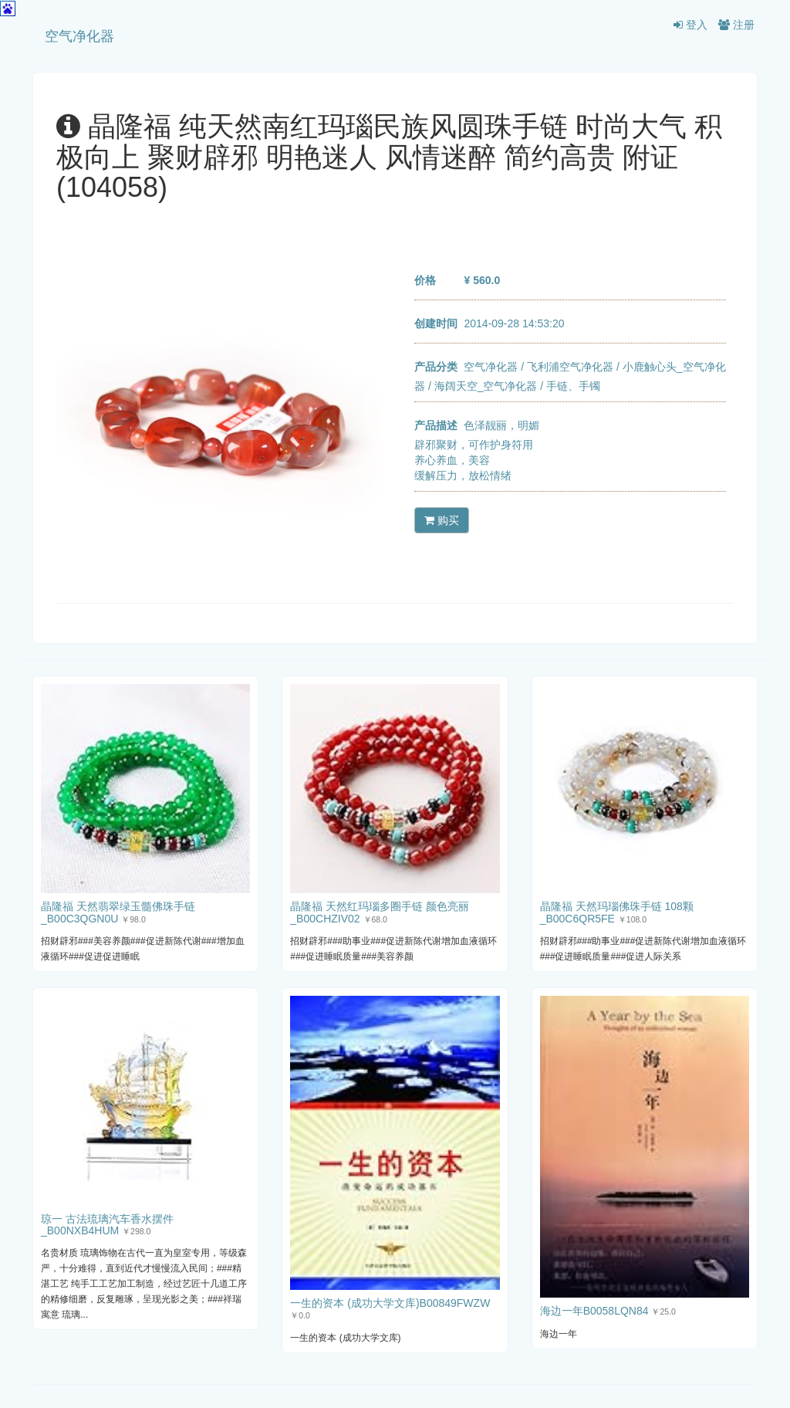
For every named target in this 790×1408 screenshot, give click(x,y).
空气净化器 (79, 36)
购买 (441, 520)
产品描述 (435, 425)
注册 (736, 25)
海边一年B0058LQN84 (594, 1311)
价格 (425, 280)
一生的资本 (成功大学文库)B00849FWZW (390, 1303)
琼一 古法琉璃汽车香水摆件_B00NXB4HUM (107, 1225)
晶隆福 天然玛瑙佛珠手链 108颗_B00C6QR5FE (617, 912)
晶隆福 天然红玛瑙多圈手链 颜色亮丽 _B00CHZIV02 (379, 912)
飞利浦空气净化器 (570, 366)
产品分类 (435, 366)
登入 (690, 25)
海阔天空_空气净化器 (486, 386)
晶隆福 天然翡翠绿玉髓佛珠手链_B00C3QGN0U (118, 912)
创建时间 (435, 323)
